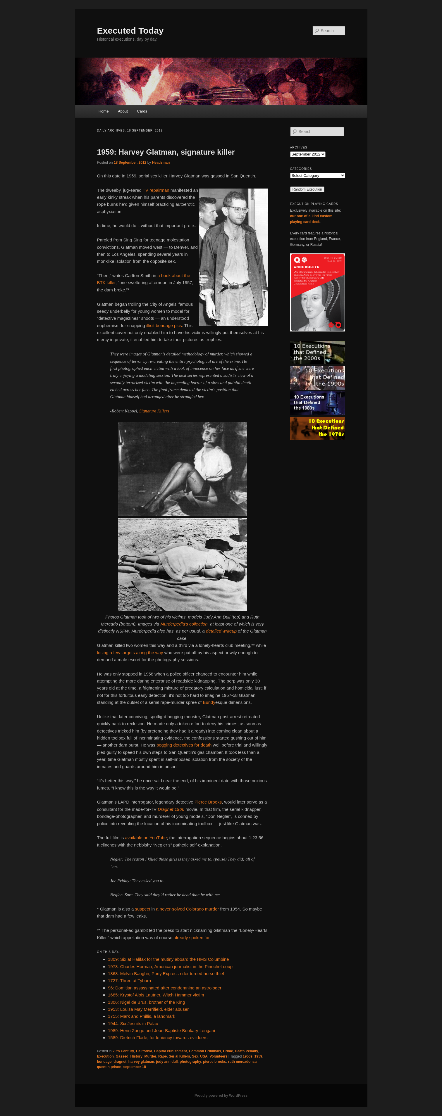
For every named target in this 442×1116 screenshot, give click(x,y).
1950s (247, 1056)
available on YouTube (146, 837)
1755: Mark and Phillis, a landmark (141, 1016)
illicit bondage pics (164, 325)
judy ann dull (167, 1062)
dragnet (119, 1062)
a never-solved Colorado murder (187, 908)
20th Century (123, 1051)
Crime (228, 1051)
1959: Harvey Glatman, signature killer (166, 152)
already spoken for (191, 937)
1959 (258, 1056)
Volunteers (218, 1056)
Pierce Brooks (208, 801)
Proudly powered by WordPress (221, 1095)
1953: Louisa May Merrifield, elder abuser (148, 1009)
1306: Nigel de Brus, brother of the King (146, 1002)
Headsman (161, 162)
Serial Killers (179, 1056)
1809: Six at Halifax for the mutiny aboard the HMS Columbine (168, 959)
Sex (195, 1056)
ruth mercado (239, 1062)
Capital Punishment (170, 1051)
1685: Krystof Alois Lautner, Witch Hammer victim (156, 994)
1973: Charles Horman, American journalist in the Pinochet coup (170, 966)
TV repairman (156, 190)
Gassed (122, 1056)
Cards (142, 111)
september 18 (134, 1067)
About (123, 111)
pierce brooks (214, 1062)
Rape (162, 1056)
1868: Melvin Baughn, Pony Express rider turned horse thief (166, 973)
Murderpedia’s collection (183, 623)
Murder (150, 1056)
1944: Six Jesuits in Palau (133, 1023)
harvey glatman (141, 1062)
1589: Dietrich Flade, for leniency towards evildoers (157, 1037)
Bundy (209, 702)
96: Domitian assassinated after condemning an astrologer (164, 987)
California (144, 1051)
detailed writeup (221, 630)
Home (104, 111)
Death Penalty (246, 1051)
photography (190, 1062)
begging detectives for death (183, 744)
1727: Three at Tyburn (129, 980)
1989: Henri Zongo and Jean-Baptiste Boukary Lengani (161, 1030)
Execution (105, 1056)
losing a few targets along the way (130, 652)
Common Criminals (205, 1051)
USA (203, 1056)
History (136, 1056)
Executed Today (130, 30)
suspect (142, 908)
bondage (104, 1062)
